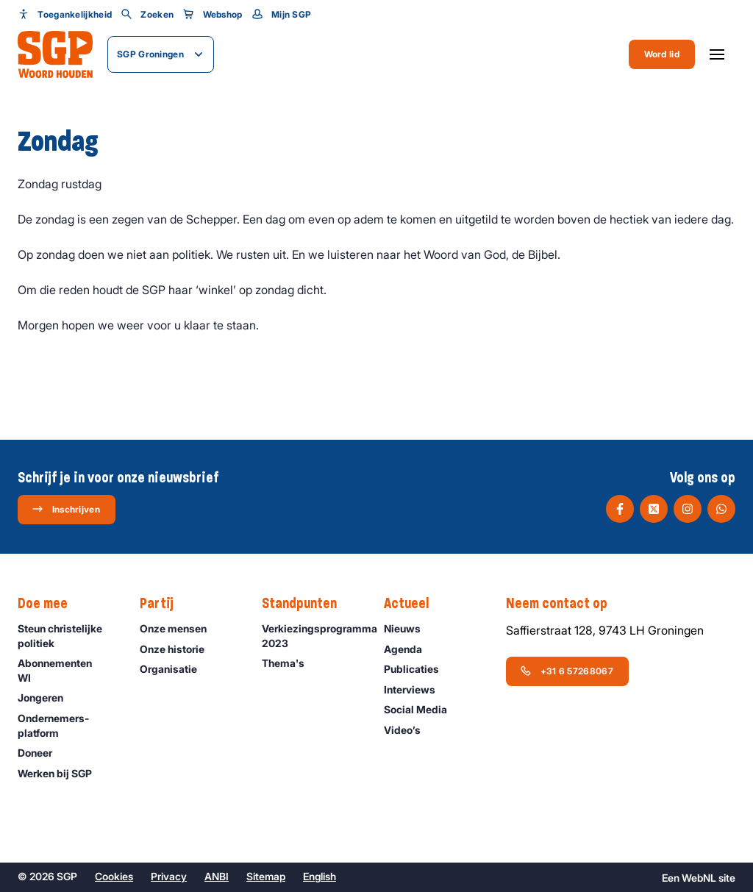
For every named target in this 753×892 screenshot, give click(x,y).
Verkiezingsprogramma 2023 (315, 635)
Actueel (413, 604)
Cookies (114, 876)
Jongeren (47, 697)
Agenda (409, 649)
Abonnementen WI (66, 670)
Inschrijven (66, 509)
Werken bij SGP (61, 773)
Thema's (290, 663)
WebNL (699, 877)
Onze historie (179, 649)
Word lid (661, 54)
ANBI (216, 876)
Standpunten (306, 604)
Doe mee (50, 604)
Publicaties (418, 669)
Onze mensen (180, 628)
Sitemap (265, 876)
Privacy (169, 876)
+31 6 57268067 (566, 671)
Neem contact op (564, 604)
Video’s (409, 730)
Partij (164, 604)
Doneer (41, 753)
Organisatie (175, 669)
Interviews (416, 689)
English (319, 876)
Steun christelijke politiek (66, 635)
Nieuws (409, 628)
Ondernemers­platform (66, 725)
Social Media (422, 709)
